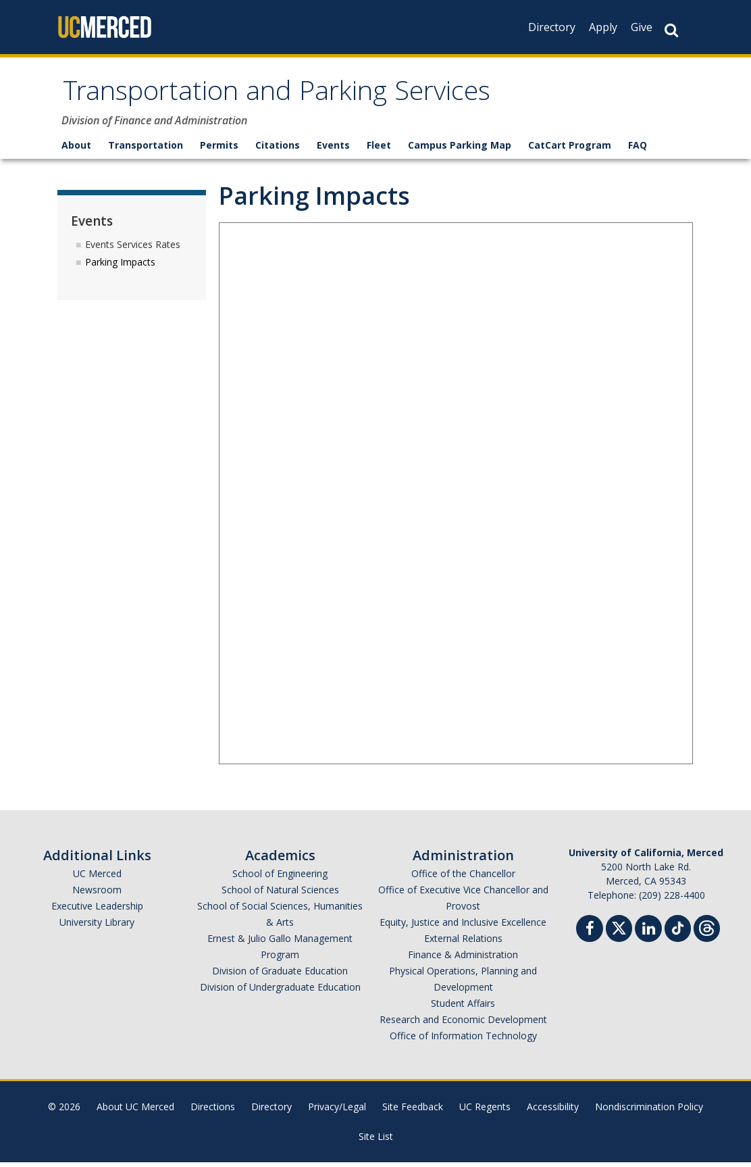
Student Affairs (463, 1007)
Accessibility (553, 1111)
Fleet (379, 149)
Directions (212, 1111)
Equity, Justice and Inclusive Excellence (463, 926)
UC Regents (485, 1111)
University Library (96, 926)
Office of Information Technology (463, 1040)
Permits (219, 149)
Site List (376, 1141)
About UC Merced (135, 1111)
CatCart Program (569, 149)
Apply (603, 27)
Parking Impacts (120, 266)
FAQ (637, 149)
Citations (277, 149)
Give (641, 27)
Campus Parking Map (459, 149)
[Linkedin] (648, 934)
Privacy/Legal (337, 1111)
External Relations (463, 943)
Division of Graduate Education (280, 975)
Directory (551, 27)
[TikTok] (677, 931)
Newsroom (97, 894)
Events (333, 149)
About (76, 149)
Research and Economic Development (463, 1024)
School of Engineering (280, 878)
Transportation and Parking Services (307, 97)
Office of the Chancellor (463, 878)
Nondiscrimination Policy (649, 1111)
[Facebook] (589, 934)
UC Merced (97, 878)
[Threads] (707, 931)
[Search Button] (671, 30)
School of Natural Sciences (280, 894)
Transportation (145, 149)
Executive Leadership (97, 910)
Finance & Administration (463, 959)
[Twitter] (619, 931)
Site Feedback (412, 1111)
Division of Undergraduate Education (280, 991)
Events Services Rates (132, 248)
